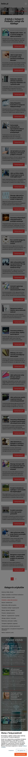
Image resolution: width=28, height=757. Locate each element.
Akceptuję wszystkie (20, 754)
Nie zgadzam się (21, 750)
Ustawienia (11, 750)
